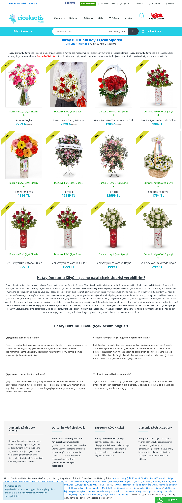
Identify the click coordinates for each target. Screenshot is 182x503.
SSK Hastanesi (127, 491)
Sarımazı (91, 491)
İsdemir (162, 484)
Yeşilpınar (76, 494)
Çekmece (165, 481)
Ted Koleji (157, 491)
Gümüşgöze (81, 484)
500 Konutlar (147, 478)
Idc (134, 484)
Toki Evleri (168, 491)
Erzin (71, 484)
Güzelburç (123, 494)
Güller (101, 18)
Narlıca (142, 487)
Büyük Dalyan (131, 481)
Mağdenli (97, 487)
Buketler (73, 18)
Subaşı (138, 491)
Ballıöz (105, 481)
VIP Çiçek (114, 18)
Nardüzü (134, 487)
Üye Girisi (138, 3)
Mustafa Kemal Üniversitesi (115, 487)
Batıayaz (113, 481)
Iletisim (169, 3)
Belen (121, 481)
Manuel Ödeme (88, 3)
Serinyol (109, 491)
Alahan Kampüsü (38, 481)
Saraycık (72, 491)
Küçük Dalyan (144, 481)
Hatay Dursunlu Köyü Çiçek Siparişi (91, 40)
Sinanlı (116, 491)
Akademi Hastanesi (19, 481)
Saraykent (82, 491)
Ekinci (65, 484)
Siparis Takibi (108, 3)
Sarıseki (100, 491)
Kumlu (88, 487)
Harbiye (101, 484)
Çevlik (173, 481)
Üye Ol (124, 3)
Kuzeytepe (112, 494)
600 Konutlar (160, 478)
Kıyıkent (81, 487)
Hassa (109, 484)
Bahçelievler (76, 481)
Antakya (59, 481)
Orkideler (88, 18)
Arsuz (67, 481)
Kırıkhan (116, 478)
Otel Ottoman (169, 487)
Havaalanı (118, 484)
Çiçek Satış (70, 43)
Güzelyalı (91, 484)
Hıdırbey (127, 484)
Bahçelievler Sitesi (92, 481)
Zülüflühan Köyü (90, 494)
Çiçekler (58, 18)
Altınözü (51, 481)
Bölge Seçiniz (21, 31)
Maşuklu (102, 494)
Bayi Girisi (155, 3)
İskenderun (141, 484)
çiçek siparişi (22, 3)
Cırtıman (156, 481)
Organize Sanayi (154, 487)
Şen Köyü (147, 491)
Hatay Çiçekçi (83, 43)
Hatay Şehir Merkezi (130, 478)
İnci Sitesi (152, 484)
